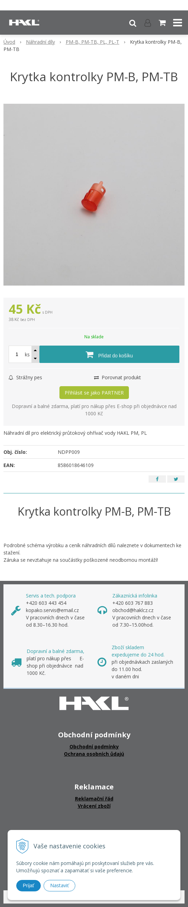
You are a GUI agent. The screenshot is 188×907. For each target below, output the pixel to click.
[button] (132, 22)
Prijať (28, 885)
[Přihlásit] (147, 22)
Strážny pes (25, 377)
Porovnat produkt (117, 377)
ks (27, 354)
